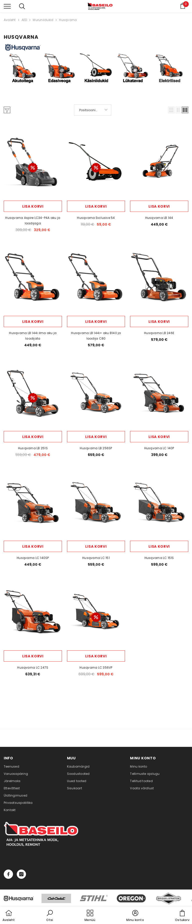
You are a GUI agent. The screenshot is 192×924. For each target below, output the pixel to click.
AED (24, 20)
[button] (171, 110)
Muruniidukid (43, 20)
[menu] (7, 5)
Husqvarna (68, 20)
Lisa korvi (33, 206)
